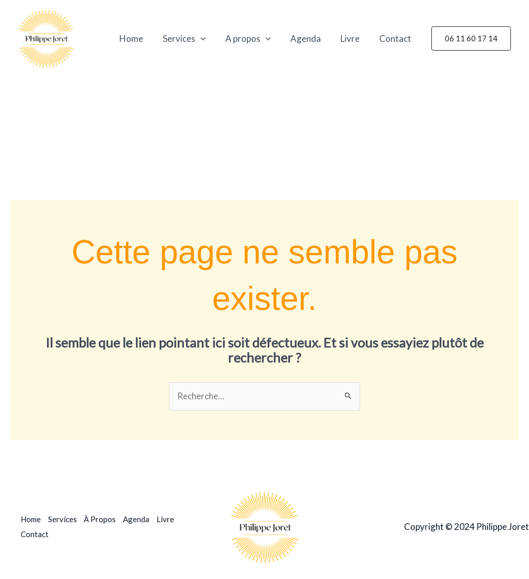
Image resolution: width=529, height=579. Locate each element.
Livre (353, 38)
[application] (210, 38)
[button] (471, 38)
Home (142, 38)
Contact (396, 38)
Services (193, 38)
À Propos (101, 519)
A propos (255, 38)
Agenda (310, 38)
